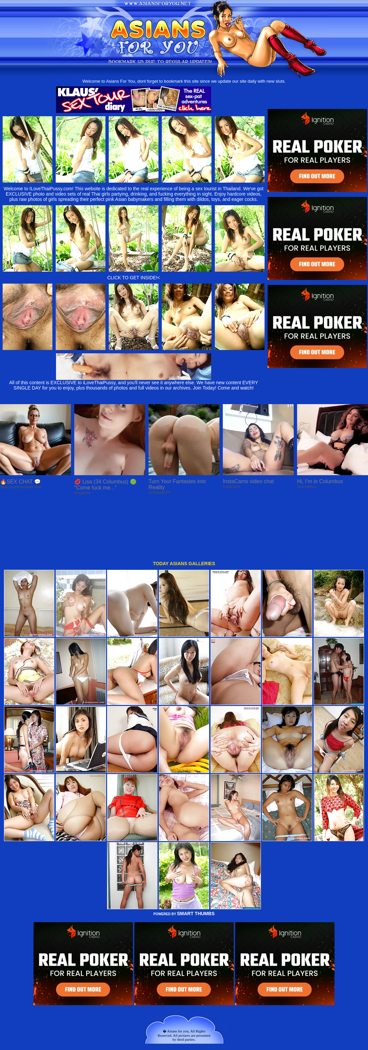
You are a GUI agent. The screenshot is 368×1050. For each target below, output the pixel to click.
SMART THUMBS (196, 858)
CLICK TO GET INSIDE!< (133, 277)
